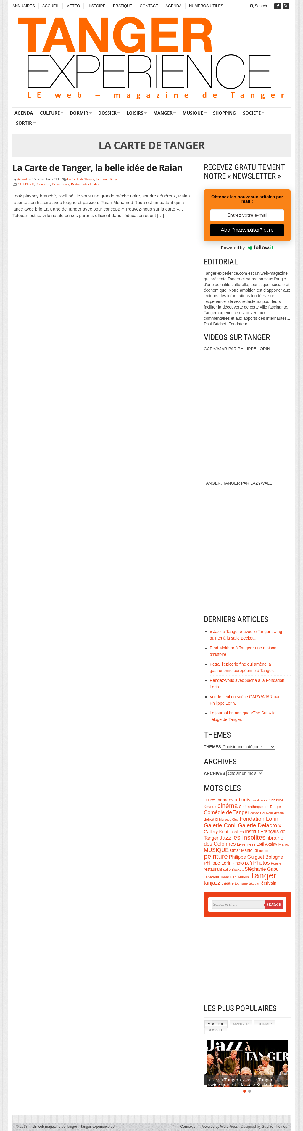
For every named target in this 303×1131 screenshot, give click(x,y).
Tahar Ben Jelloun (234, 877)
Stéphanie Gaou (262, 869)
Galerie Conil (220, 825)
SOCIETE (252, 113)
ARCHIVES (214, 773)
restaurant (213, 869)
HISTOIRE (96, 6)
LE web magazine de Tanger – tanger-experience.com (73, 1126)
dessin (279, 813)
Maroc (283, 844)
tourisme (241, 883)
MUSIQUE (193, 113)
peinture (216, 856)
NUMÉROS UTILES (206, 6)
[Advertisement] (247, 961)
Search (258, 6)
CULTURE (50, 113)
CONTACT (149, 6)
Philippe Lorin (218, 862)
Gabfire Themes (274, 1126)
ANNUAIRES (23, 6)
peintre (264, 850)
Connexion (188, 1126)
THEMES (212, 746)
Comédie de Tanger (226, 812)
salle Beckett (233, 869)
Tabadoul (211, 877)
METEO (73, 6)
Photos (261, 863)
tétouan (254, 883)
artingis (242, 799)
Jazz (225, 838)
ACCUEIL (50, 6)
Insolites (236, 832)
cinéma (227, 805)
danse (254, 813)
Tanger (263, 875)
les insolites (248, 837)
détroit (209, 819)
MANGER (163, 113)
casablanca (259, 800)
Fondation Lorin (259, 819)
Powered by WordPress (219, 1126)
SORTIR (24, 123)
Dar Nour (266, 813)
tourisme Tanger (107, 179)
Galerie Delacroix (259, 825)
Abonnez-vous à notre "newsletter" (247, 230)
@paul (22, 179)
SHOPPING (224, 113)
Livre (241, 844)
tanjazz (212, 883)
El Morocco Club (226, 819)
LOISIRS (135, 113)
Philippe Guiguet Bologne (256, 857)
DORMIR (79, 113)
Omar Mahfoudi (244, 850)
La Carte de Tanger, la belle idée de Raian (97, 167)
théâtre (228, 883)
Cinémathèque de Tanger (260, 807)
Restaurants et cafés (85, 184)
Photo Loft (242, 863)
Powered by (247, 247)
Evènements (60, 184)
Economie (43, 184)
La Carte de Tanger (80, 179)
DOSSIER (107, 113)
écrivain (268, 883)
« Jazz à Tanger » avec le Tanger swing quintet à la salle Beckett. (240, 1082)
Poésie (276, 863)
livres (250, 844)
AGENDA (173, 6)
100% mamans (218, 799)
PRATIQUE (123, 6)
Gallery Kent (216, 831)
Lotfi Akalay (267, 844)
